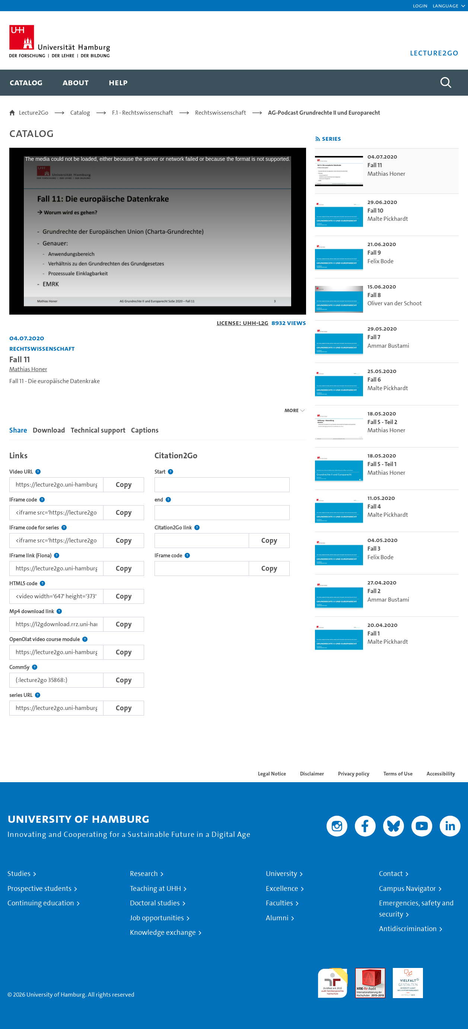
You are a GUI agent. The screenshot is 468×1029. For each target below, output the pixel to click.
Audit (362, 972)
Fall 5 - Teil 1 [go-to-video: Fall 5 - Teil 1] (382, 464)
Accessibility (441, 773)
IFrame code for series (38, 528)
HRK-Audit (406, 972)
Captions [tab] (145, 430)
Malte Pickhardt (387, 219)
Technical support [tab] (98, 430)
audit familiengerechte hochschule (333, 981)
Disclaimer (312, 773)
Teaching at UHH (155, 888)
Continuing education (40, 903)
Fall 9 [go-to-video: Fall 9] (374, 253)
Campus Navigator (407, 888)
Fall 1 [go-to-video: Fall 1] (373, 633)
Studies (19, 874)
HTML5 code (27, 583)
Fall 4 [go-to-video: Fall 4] (374, 506)
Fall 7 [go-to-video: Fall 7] (373, 337)
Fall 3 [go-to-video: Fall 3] (374, 548)
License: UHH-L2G (242, 322)
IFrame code (27, 500)
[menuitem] (26, 83)
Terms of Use (398, 773)
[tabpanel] (157, 581)
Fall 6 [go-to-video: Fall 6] (374, 379)
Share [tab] (18, 430)
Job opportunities (157, 918)
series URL (24, 695)
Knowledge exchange (163, 932)
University (281, 874)
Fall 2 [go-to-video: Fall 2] (374, 591)
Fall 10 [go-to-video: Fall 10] (375, 210)
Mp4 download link (35, 611)
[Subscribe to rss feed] (318, 139)
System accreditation (445, 976)
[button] (445, 5)
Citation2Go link (177, 528)
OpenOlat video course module (48, 639)
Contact (391, 874)
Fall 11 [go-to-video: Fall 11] (374, 165)
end (163, 500)
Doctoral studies (155, 903)
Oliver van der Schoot (394, 303)
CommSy (23, 667)
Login (420, 5)
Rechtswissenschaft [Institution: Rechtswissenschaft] (41, 348)
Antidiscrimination (408, 929)
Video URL (25, 472)
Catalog (80, 113)
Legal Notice (272, 773)
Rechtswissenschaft (220, 113)
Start (164, 472)
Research (144, 874)
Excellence (282, 888)
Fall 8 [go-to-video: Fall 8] (374, 295)
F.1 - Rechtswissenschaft (142, 113)
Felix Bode (380, 261)
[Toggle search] (446, 83)
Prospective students (39, 888)
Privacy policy (353, 773)
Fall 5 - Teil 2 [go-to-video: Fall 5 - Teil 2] (382, 422)
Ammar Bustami (388, 346)
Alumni (277, 918)
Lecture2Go (33, 113)
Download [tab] (49, 430)
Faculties (279, 903)
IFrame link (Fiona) (34, 556)
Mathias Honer (28, 369)
